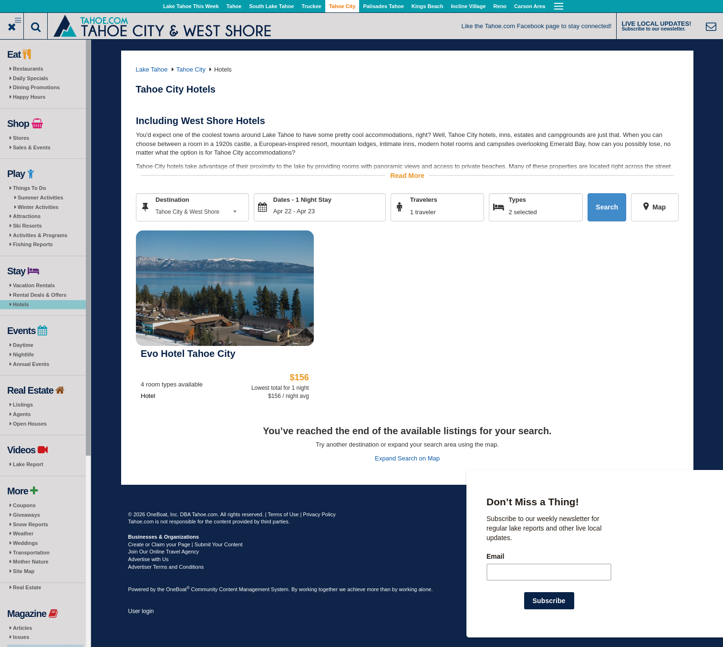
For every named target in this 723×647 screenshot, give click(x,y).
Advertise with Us (148, 559)
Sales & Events (32, 147)
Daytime (23, 345)
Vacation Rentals (34, 285)
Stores (21, 138)
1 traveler (422, 211)
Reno (500, 6)
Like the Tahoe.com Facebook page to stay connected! (537, 26)
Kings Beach (428, 6)
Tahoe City (342, 6)
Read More (407, 175)
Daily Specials (30, 78)
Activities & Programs (40, 235)
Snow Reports (30, 524)
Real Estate (27, 587)
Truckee (311, 6)
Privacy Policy (319, 514)
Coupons (24, 505)
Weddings (25, 543)
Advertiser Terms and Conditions (166, 567)
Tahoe (234, 6)
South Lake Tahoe (271, 6)
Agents (22, 414)
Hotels (21, 304)
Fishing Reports (33, 244)
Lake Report (28, 464)
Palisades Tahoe (383, 6)
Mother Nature (31, 561)
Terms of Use (283, 514)
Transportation (31, 552)
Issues (21, 637)
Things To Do (29, 188)
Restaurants (28, 69)
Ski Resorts (27, 226)
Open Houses (30, 424)
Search (607, 207)
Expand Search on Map (407, 457)
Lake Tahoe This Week (191, 6)
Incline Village (468, 6)
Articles (22, 628)
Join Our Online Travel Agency (163, 551)
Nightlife (23, 354)
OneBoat (178, 589)
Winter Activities (38, 207)
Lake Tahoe (152, 69)
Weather (23, 533)
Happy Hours (29, 97)
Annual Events (31, 364)
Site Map (23, 571)
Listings (23, 404)
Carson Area (529, 6)
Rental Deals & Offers (39, 295)
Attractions (27, 216)
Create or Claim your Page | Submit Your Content (185, 544)
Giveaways (26, 515)
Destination (172, 199)
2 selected (522, 211)
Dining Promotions (36, 87)
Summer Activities (40, 197)
